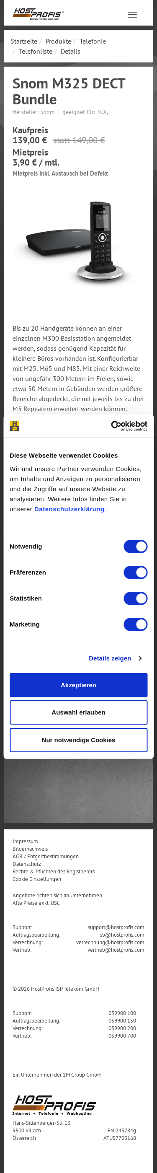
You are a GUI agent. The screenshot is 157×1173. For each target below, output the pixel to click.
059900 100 (122, 1013)
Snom (47, 112)
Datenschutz (27, 863)
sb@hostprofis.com (122, 934)
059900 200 (122, 1028)
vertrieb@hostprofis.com (116, 949)
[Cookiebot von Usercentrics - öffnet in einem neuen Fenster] (111, 426)
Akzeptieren (78, 685)
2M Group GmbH (82, 1074)
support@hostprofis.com (116, 927)
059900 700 (122, 1035)
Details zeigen (110, 658)
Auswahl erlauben (78, 712)
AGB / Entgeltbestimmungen (46, 856)
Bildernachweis (30, 848)
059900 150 (122, 1020)
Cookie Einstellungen (37, 878)
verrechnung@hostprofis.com (110, 942)
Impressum (25, 841)
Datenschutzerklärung (69, 509)
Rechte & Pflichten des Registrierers (54, 871)
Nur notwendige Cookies (79, 739)
